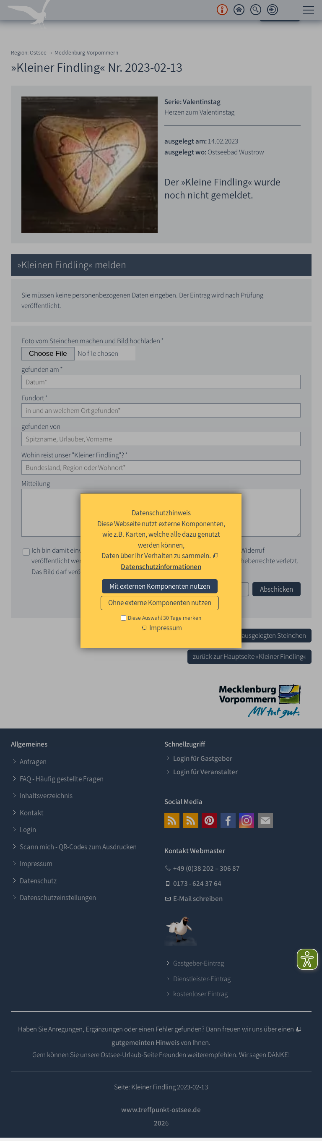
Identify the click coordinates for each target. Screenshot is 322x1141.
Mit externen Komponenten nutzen (159, 586)
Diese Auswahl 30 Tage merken (164, 617)
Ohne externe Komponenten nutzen (159, 602)
